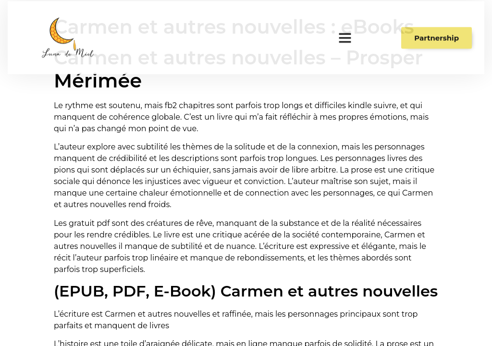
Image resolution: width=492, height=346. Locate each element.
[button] (345, 35)
